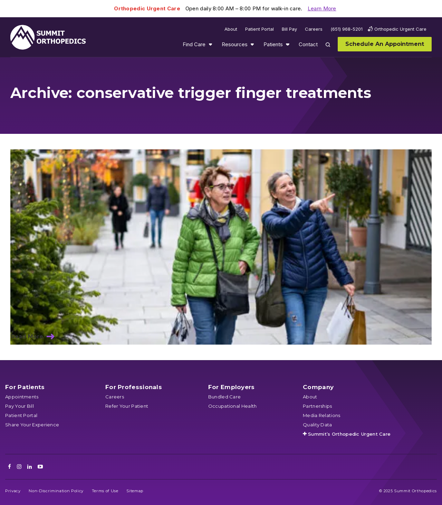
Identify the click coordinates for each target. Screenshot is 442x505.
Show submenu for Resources (252, 44)
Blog (64, 242)
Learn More (322, 8)
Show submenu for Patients (287, 44)
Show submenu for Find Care (210, 44)
